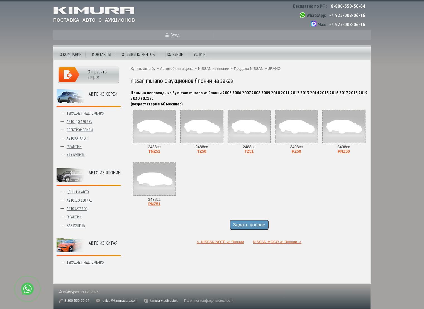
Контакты (101, 54)
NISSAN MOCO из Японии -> (277, 242)
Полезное (174, 54)
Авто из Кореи (103, 94)
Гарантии (74, 146)
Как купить (76, 154)
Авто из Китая (103, 243)
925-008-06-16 (350, 15)
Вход (175, 35)
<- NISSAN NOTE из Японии (220, 242)
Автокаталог (77, 138)
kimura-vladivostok (163, 301)
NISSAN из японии (213, 68)
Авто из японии (105, 172)
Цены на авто (78, 191)
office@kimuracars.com (120, 301)
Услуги (200, 54)
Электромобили (80, 129)
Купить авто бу (143, 68)
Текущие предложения (85, 113)
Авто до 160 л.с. (79, 121)
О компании (71, 54)
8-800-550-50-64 (348, 6)
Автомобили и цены (177, 68)
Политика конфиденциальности (208, 301)
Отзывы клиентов (138, 54)
